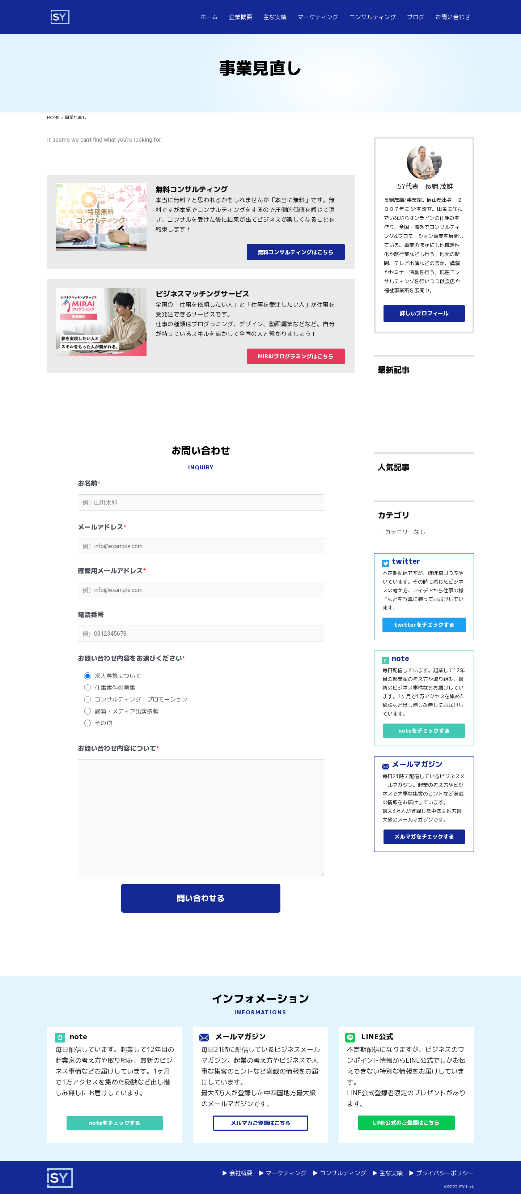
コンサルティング (373, 17)
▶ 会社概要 (237, 1173)
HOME (53, 117)
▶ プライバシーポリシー (441, 1173)
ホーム (209, 17)
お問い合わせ (453, 17)
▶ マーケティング (282, 1173)
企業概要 (240, 17)
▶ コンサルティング (339, 1173)
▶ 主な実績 (387, 1173)
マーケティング (318, 17)
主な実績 (275, 17)
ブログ (415, 17)
